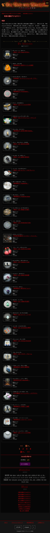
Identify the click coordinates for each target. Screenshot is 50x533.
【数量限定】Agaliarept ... (21, 183)
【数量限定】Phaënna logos (21, 196)
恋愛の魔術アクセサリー (24, 492)
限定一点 (40, 475)
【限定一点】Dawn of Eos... (21, 52)
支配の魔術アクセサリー (24, 496)
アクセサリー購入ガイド (24, 502)
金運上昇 (19, 475)
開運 (23, 475)
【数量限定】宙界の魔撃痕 (21, 367)
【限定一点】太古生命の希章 (22, 327)
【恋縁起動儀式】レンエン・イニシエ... (25, 236)
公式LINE (18, 527)
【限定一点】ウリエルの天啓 (22, 104)
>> (28, 452)
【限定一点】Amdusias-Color (22, 222)
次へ (22, 452)
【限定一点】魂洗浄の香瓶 (21, 144)
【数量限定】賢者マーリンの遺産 (23, 65)
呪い (44, 475)
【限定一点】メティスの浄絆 (22, 432)
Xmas (27, 482)
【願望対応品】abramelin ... (21, 380)
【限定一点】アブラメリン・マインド (24, 118)
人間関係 (38, 479)
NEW (6, 479)
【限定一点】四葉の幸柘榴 (21, 275)
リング (22, 477)
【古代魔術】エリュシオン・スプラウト (25, 393)
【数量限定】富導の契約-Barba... (23, 131)
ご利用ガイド (41, 522)
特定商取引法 (30, 522)
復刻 (45, 479)
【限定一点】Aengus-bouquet (22, 341)
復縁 (11, 475)
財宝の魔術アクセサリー (24, 494)
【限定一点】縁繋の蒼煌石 (21, 157)
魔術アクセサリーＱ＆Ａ (24, 504)
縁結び (14, 475)
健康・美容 (28, 475)
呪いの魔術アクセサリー (24, 500)
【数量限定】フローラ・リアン (22, 419)
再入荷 (23, 482)
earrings (20, 479)
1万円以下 (42, 477)
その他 (30, 477)
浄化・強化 (32, 479)
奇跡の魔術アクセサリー (24, 498)
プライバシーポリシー (17, 522)
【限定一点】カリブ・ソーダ (22, 314)
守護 (42, 479)
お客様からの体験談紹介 (24, 506)
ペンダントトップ (15, 477)
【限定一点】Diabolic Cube (21, 262)
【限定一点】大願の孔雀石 (21, 301)
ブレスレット (36, 477)
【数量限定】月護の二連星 (21, 406)
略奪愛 (7, 475)
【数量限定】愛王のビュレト (22, 288)
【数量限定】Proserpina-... (21, 91)
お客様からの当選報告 (24, 508)
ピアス (26, 477)
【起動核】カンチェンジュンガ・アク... (25, 78)
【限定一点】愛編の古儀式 (21, 209)
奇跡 (10, 479)
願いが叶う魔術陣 (24, 510)
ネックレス (7, 477)
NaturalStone (25, 479)
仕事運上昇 (34, 475)
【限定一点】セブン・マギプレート (24, 170)
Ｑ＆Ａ (6, 522)
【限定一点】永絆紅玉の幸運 (22, 249)
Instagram (27, 527)
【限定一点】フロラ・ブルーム (22, 354)
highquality (14, 479)
